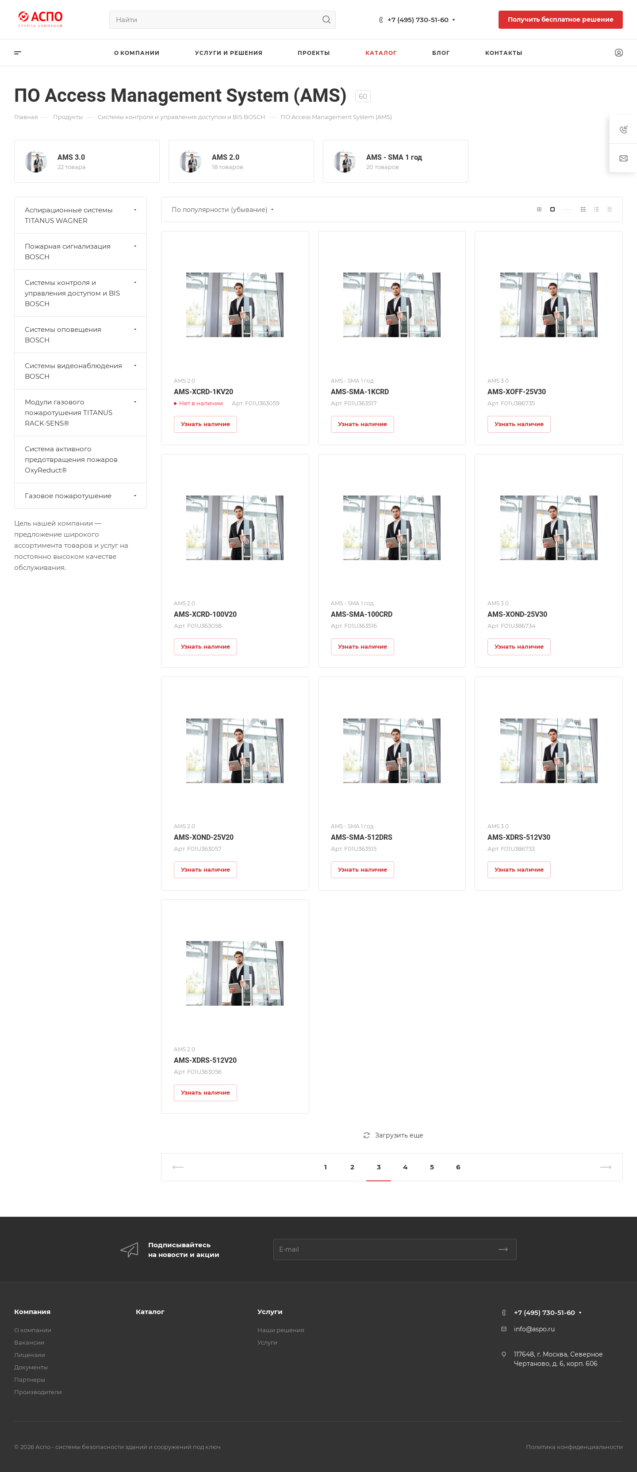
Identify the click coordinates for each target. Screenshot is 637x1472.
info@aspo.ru (534, 1329)
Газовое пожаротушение (81, 496)
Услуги (270, 1311)
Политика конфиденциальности (574, 1446)
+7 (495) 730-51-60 (418, 19)
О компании (32, 1330)
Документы (31, 1367)
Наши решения (280, 1330)
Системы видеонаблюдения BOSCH (81, 370)
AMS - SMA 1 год (394, 157)
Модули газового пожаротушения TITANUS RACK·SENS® (81, 412)
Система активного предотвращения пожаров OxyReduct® (71, 459)
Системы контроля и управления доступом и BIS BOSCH (81, 293)
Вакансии (29, 1342)
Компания (32, 1311)
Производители (38, 1391)
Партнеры (29, 1379)
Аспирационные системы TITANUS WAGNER (81, 215)
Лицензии (29, 1354)
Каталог (150, 1311)
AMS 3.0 (71, 157)
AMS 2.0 (225, 157)
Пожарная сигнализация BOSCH (81, 251)
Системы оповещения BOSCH (81, 334)
